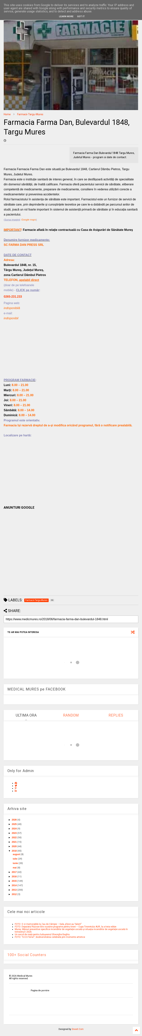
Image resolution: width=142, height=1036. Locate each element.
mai (15, 867)
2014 (14, 885)
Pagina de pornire (40, 990)
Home (7, 114)
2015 (14, 881)
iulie (15, 859)
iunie (15, 863)
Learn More (66, 16)
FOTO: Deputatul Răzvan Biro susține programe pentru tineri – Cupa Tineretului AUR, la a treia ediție (65, 926)
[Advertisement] (71, 352)
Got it (81, 16)
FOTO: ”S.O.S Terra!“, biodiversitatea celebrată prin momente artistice (50, 937)
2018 (14, 851)
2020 (14, 846)
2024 (14, 828)
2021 (14, 842)
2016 (14, 876)
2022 (14, 837)
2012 (14, 894)
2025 (14, 824)
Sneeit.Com (78, 1029)
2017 (14, 872)
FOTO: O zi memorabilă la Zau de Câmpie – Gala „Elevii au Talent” (48, 924)
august (16, 854)
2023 (14, 833)
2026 (14, 819)
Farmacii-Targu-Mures (30, 114)
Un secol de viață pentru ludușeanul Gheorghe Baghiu (42, 934)
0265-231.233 (13, 296)
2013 (14, 890)
